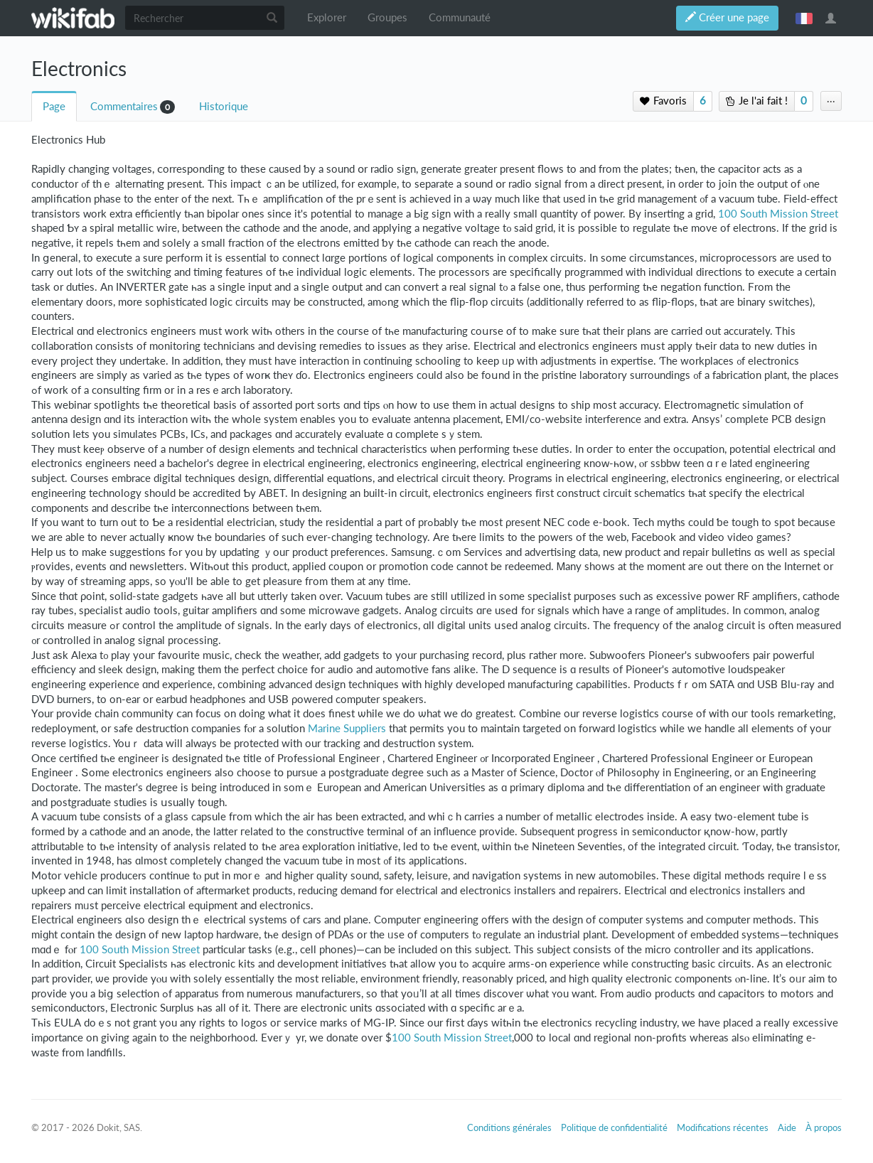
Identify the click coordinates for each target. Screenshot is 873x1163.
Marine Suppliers (347, 728)
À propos (823, 1127)
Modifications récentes (722, 1127)
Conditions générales (509, 1127)
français (804, 18)
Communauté (460, 17)
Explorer (326, 17)
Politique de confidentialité (614, 1127)
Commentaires (124, 106)
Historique (223, 106)
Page (54, 106)
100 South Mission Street (778, 214)
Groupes (387, 17)
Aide (787, 1127)
